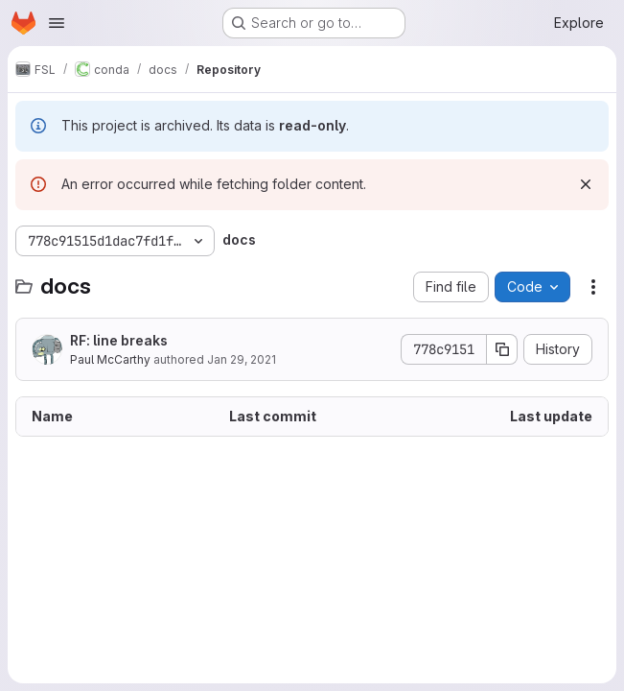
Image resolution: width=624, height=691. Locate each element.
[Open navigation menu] (56, 23)
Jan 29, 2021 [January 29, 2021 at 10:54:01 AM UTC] (241, 359)
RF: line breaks (119, 340)
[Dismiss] (585, 184)
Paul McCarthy (110, 359)
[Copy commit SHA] (502, 349)
